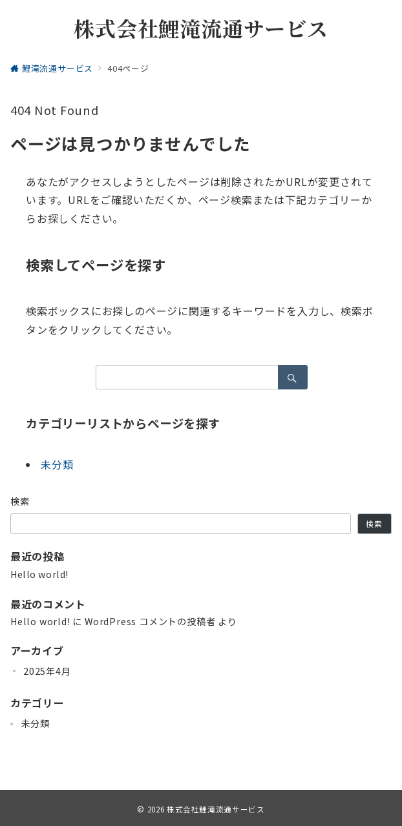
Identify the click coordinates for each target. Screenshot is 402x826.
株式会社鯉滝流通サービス (201, 28)
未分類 (57, 464)
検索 (20, 501)
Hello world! (39, 574)
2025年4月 (47, 671)
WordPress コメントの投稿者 (150, 621)
